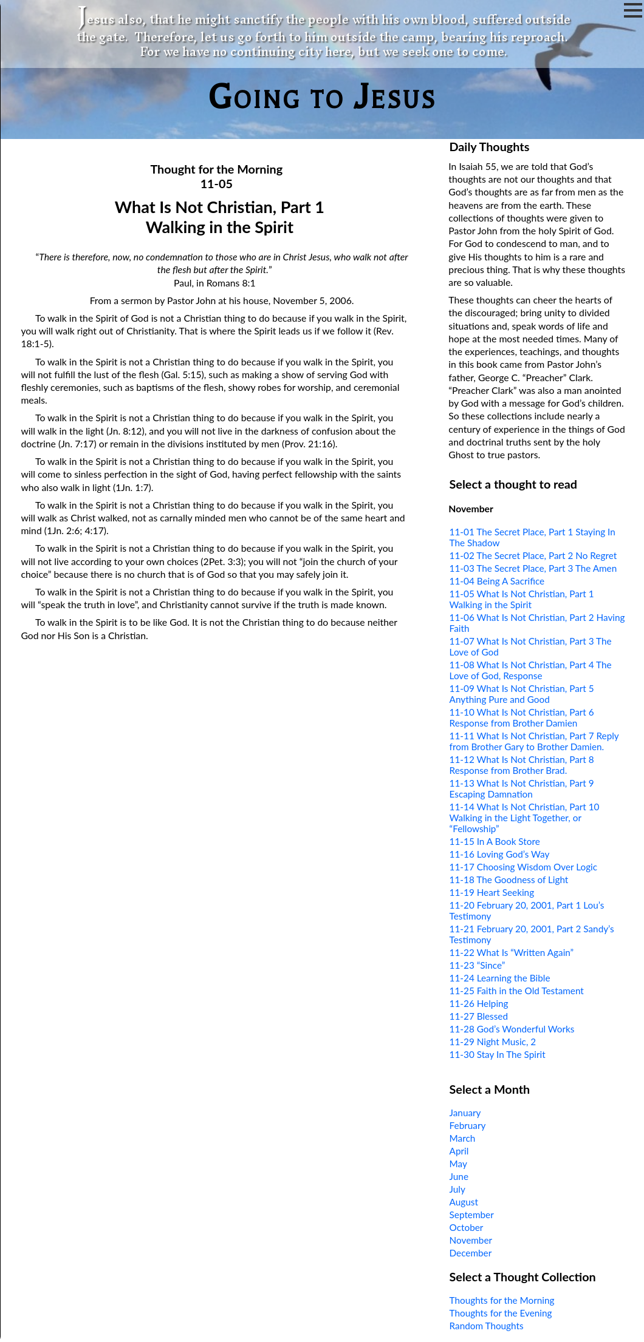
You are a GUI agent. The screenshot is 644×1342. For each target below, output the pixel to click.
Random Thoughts (487, 1325)
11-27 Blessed (479, 1016)
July (457, 1189)
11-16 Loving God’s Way (500, 854)
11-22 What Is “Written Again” (512, 952)
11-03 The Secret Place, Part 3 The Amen (533, 568)
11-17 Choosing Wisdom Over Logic (524, 866)
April (459, 1150)
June (459, 1176)
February (468, 1125)
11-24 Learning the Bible (500, 977)
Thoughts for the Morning (502, 1300)
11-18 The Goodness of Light (509, 879)
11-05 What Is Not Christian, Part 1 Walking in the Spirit (522, 599)
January (465, 1112)
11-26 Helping (479, 1003)
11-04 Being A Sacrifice (497, 580)
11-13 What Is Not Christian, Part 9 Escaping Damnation (522, 788)
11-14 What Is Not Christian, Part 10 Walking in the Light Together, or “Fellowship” (525, 817)
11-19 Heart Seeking (492, 892)
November (471, 1240)
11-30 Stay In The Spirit (498, 1054)
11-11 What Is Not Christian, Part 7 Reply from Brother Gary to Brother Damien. (534, 741)
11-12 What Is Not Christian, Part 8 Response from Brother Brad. (522, 765)
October (467, 1227)
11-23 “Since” (477, 965)
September (472, 1214)
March (463, 1138)
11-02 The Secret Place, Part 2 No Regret (533, 555)
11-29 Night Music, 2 (493, 1041)
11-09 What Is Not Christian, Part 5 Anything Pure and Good (522, 694)
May (458, 1163)
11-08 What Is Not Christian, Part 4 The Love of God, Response (531, 670)
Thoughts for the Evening (501, 1312)
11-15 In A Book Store (495, 841)
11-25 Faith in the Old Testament (517, 990)
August (464, 1201)
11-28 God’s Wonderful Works (512, 1028)
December (471, 1252)
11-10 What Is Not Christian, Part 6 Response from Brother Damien (522, 717)
